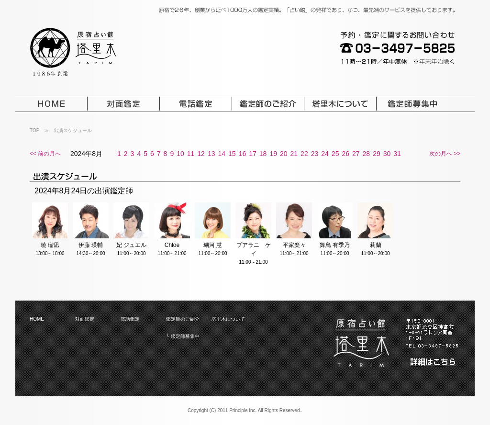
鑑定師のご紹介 (183, 319)
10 (180, 153)
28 (366, 153)
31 (397, 153)
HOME (37, 319)
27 (356, 153)
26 (345, 153)
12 (201, 153)
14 (221, 153)
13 (211, 153)
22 (304, 153)
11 (191, 153)
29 (376, 153)
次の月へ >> (444, 153)
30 (387, 153)
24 (325, 153)
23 (315, 153)
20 (284, 153)
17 (252, 153)
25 (335, 153)
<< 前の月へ (45, 153)
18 (263, 153)
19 (273, 153)
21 (294, 153)
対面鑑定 (84, 319)
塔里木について (228, 319)
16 (242, 153)
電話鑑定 (130, 319)
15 (232, 153)
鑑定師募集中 (185, 336)
